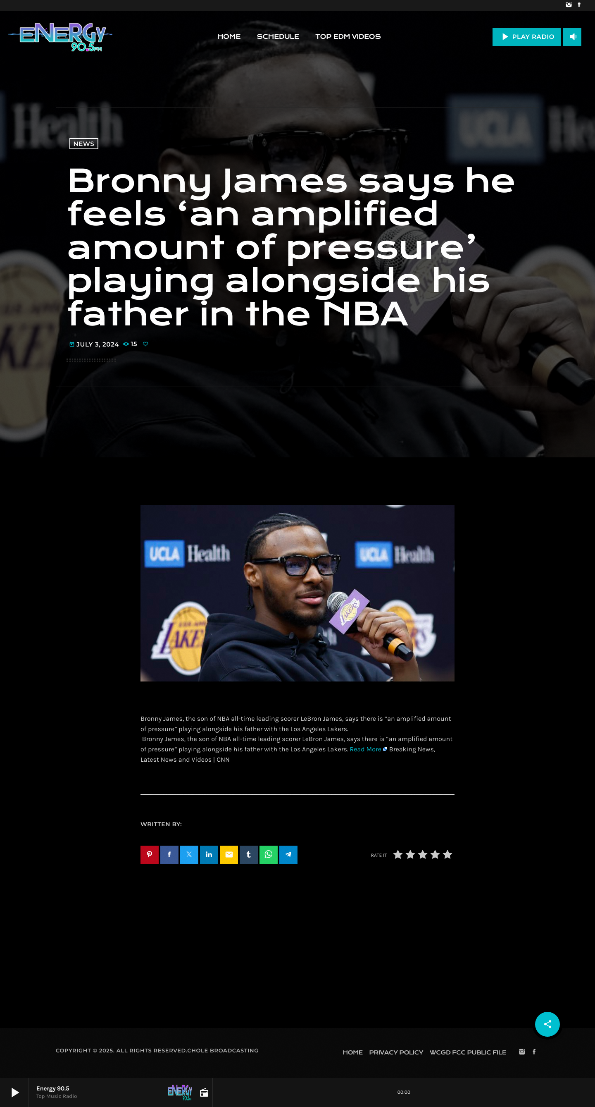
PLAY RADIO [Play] (527, 37)
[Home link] (60, 37)
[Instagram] (569, 5)
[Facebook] (579, 5)
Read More (365, 749)
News (84, 144)
